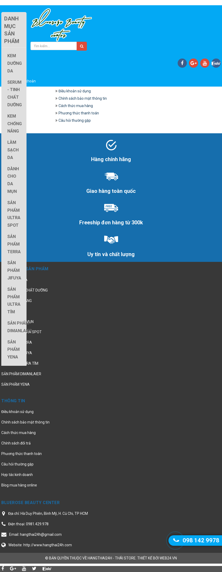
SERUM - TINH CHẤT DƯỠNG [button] (14, 93)
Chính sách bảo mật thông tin (83, 98)
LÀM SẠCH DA (13, 311)
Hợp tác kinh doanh (17, 475)
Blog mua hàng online (19, 485)
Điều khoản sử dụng (75, 91)
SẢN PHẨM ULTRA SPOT (21, 332)
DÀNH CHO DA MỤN (17, 322)
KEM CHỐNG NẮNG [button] (14, 124)
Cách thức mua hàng (76, 106)
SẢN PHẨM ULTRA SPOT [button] (13, 214)
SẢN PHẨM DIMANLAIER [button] (19, 327)
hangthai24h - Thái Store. (112, 558)
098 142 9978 (201, 540)
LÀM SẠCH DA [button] (13, 150)
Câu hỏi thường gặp (75, 120)
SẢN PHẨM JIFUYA (16, 353)
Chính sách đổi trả (16, 443)
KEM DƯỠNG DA (14, 280)
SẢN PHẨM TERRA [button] (14, 244)
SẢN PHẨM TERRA (16, 342)
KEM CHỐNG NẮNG (16, 301)
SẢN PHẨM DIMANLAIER (21, 374)
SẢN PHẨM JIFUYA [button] (14, 270)
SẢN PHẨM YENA (15, 384)
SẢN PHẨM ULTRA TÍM (19, 363)
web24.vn (168, 558)
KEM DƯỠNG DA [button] (14, 63)
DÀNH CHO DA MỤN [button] (13, 180)
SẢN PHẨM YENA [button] (13, 350)
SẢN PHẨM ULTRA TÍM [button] (13, 300)
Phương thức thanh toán (79, 113)
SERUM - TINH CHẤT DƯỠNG (24, 290)
